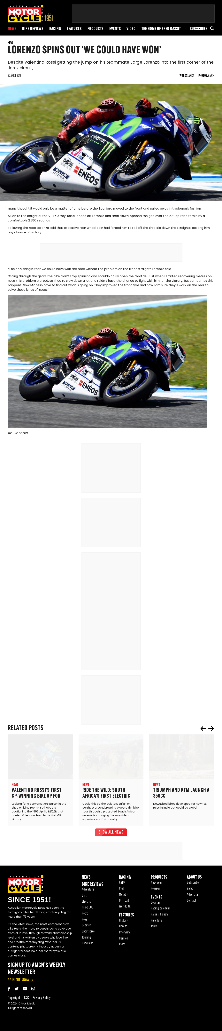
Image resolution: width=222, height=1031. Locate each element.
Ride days (156, 923)
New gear (156, 885)
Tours (154, 929)
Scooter (86, 928)
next (211, 731)
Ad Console (18, 436)
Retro (85, 916)
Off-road (124, 903)
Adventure (88, 892)
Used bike (87, 946)
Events (115, 29)
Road (85, 922)
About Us (194, 880)
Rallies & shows (160, 917)
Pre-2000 (87, 910)
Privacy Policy (42, 1000)
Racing (55, 29)
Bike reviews (32, 29)
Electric (86, 904)
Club (121, 891)
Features (74, 29)
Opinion (123, 941)
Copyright (14, 1000)
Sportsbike (88, 934)
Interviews (125, 935)
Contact (191, 903)
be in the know (18, 983)
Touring (86, 940)
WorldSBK (125, 909)
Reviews (156, 891)
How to (123, 929)
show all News (111, 835)
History (123, 923)
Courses (156, 905)
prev (203, 731)
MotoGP (123, 897)
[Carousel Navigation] (207, 731)
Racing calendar (160, 911)
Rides (122, 947)
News (12, 29)
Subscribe (198, 29)
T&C (26, 1000)
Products (96, 29)
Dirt (84, 898)
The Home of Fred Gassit (161, 29)
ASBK (122, 885)
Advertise (192, 897)
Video (130, 29)
